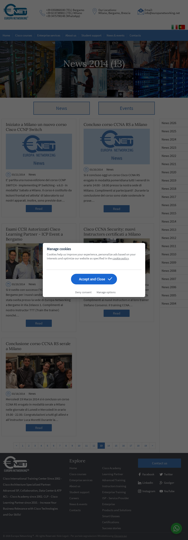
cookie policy (120, 258)
